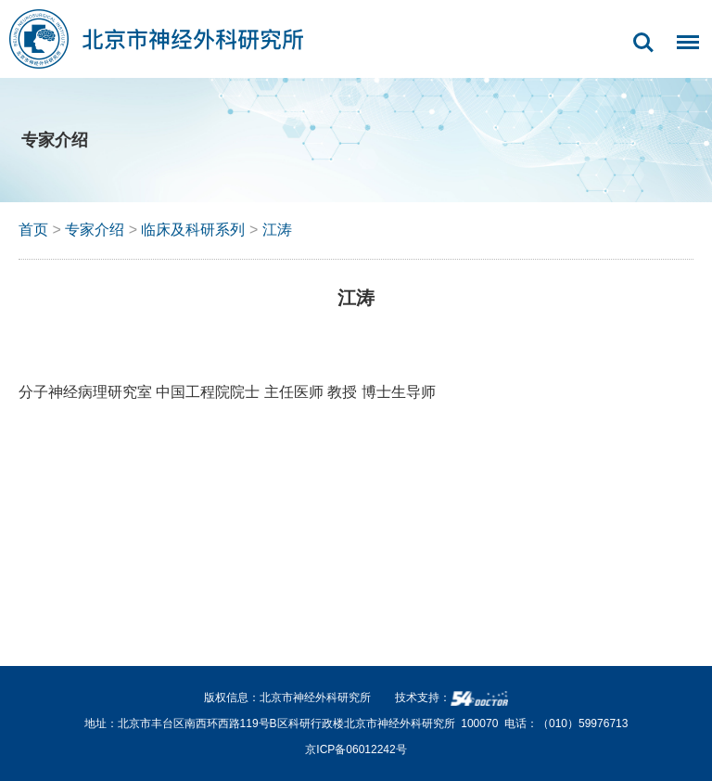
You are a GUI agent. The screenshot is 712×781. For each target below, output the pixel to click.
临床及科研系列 (193, 229)
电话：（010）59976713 (566, 723)
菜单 (683, 52)
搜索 (643, 42)
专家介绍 (94, 229)
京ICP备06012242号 (355, 749)
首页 (33, 229)
